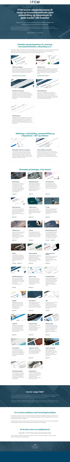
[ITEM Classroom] (47, 60)
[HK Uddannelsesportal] (18, 278)
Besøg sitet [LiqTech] (19, 270)
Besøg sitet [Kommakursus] (31, 319)
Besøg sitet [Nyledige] (14, 319)
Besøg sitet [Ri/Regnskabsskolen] (31, 199)
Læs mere (14, 270)
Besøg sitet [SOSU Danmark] (14, 199)
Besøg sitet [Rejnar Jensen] (31, 295)
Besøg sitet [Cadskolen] (14, 344)
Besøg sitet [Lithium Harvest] (31, 223)
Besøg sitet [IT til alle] (47, 223)
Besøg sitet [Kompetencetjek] (31, 344)
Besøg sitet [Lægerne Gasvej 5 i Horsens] (47, 270)
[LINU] (51, 303)
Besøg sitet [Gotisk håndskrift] (31, 270)
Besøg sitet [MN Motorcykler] (47, 344)
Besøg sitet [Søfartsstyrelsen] (14, 223)
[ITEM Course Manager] (22, 60)
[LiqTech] (18, 254)
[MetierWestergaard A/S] (51, 230)
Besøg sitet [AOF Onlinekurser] (47, 199)
